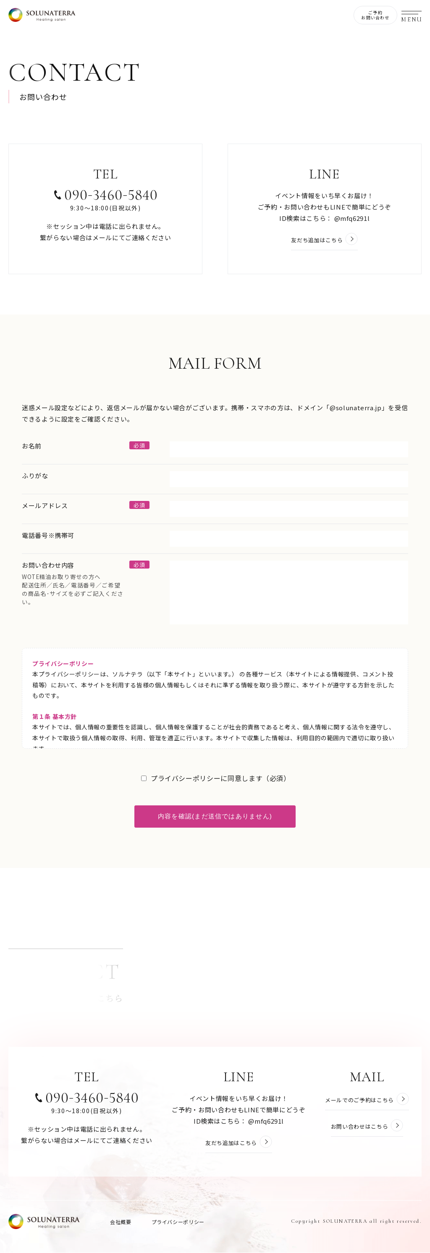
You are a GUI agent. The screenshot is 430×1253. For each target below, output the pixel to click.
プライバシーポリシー (178, 1222)
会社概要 (120, 1222)
